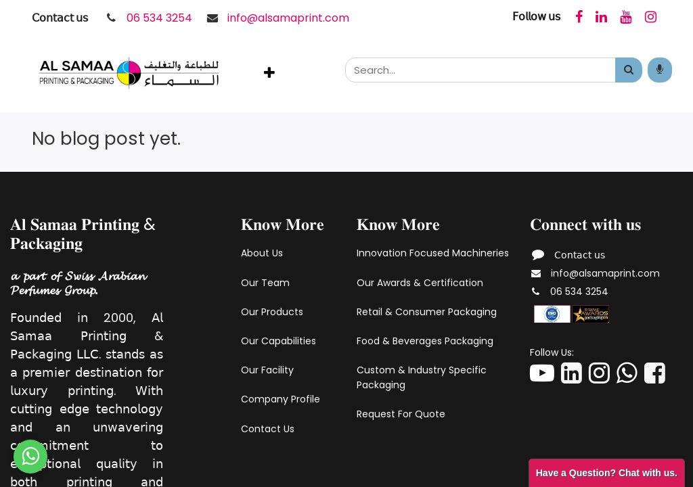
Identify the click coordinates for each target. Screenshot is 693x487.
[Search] (628, 70)
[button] (269, 73)
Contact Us (267, 429)
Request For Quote (401, 414)
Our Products (272, 312)
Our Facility (267, 370)
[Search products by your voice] (660, 70)
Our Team (265, 282)
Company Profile (280, 399)
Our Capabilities (278, 341)
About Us (262, 253)
